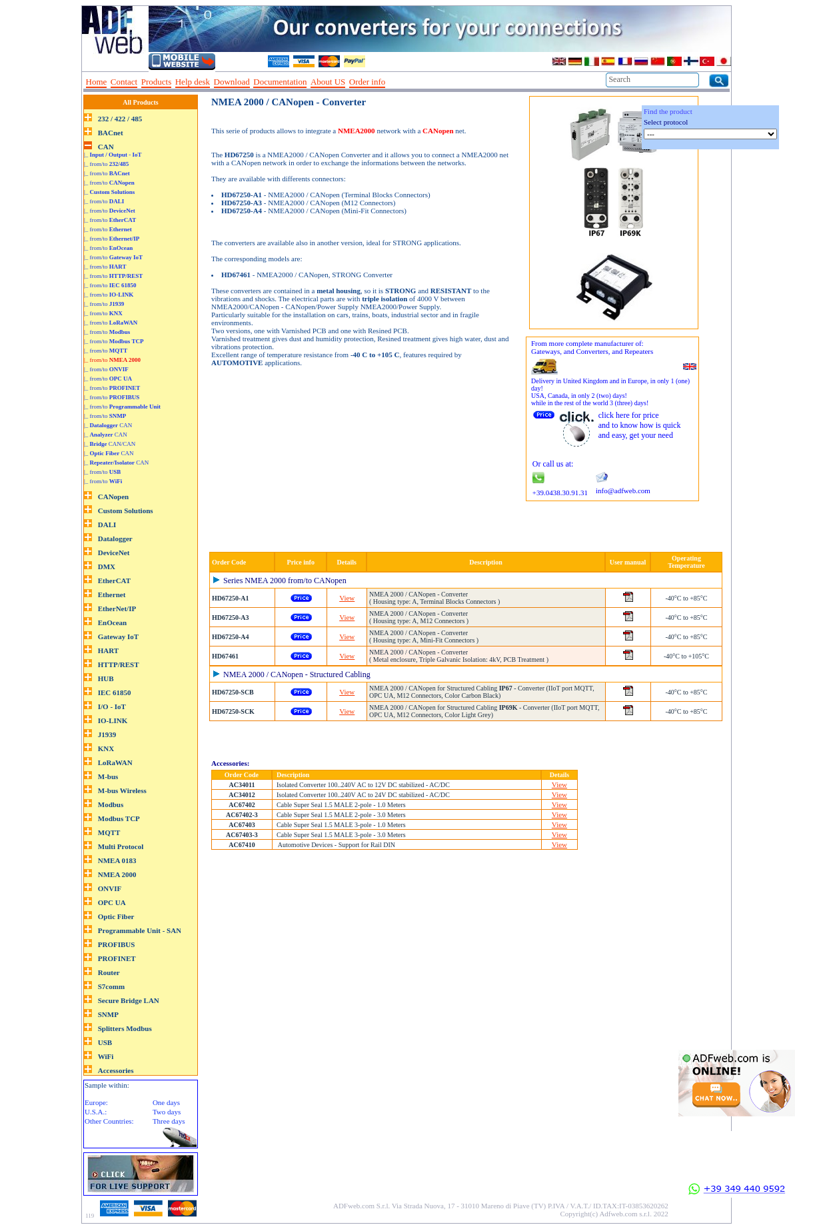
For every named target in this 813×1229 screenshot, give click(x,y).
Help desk (192, 82)
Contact (124, 82)
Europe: (96, 1102)
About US (328, 82)
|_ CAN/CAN (109, 444)
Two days (167, 1112)
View (347, 598)
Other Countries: (109, 1121)
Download (232, 82)
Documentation (280, 82)
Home (96, 82)
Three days (169, 1121)
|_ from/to (106, 164)
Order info (367, 82)
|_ (113, 154)
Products (156, 82)
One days (166, 1102)
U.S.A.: (96, 1112)
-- (394, 82)
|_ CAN (108, 425)
